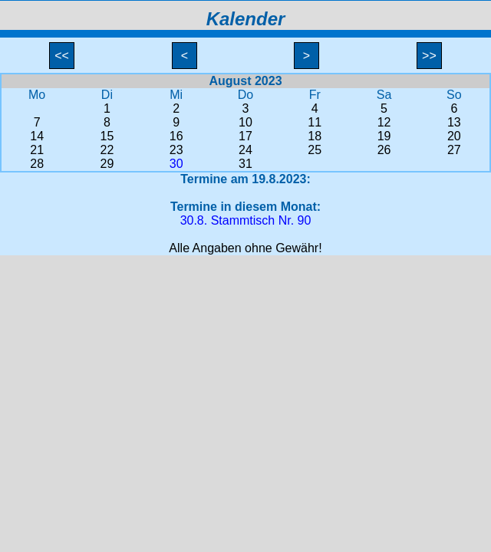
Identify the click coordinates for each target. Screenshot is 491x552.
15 (107, 136)
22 (107, 149)
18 (314, 136)
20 (454, 136)
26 (384, 149)
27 (454, 149)
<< (62, 55)
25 (314, 149)
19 (384, 136)
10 (245, 122)
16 (176, 136)
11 (314, 122)
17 (245, 136)
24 (245, 149)
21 (37, 149)
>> (429, 55)
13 (454, 122)
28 (37, 163)
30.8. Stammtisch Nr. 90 (245, 220)
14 (37, 136)
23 (176, 149)
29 (107, 163)
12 (384, 122)
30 (176, 163)
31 (245, 163)
